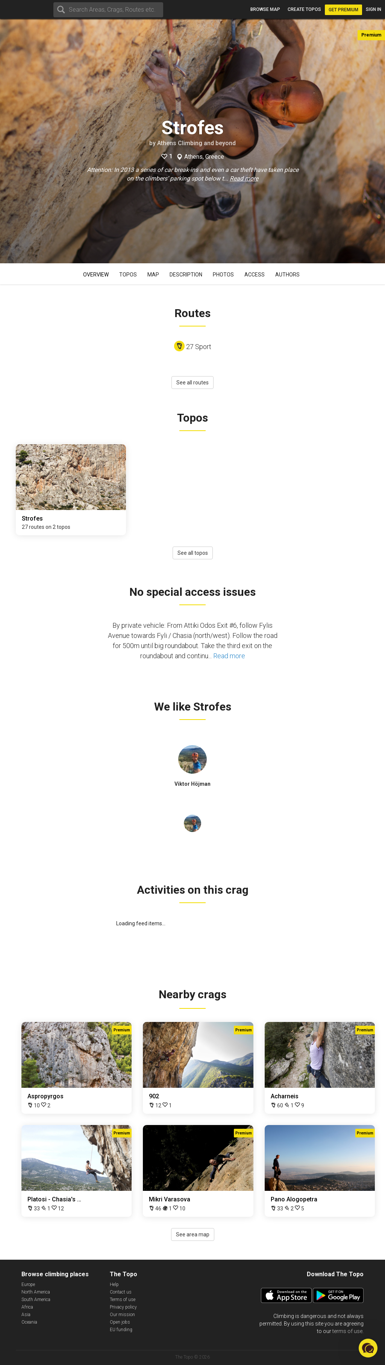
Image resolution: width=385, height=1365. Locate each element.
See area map (192, 1234)
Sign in (373, 9)
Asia (25, 1314)
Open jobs (120, 1322)
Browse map (265, 9)
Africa (27, 1307)
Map (153, 275)
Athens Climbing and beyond (196, 143)
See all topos (192, 553)
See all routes (192, 383)
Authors (287, 275)
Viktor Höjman (192, 784)
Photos (223, 275)
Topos (128, 275)
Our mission (122, 1314)
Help (114, 1284)
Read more (244, 178)
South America (35, 1299)
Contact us (121, 1292)
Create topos (304, 9)
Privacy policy (123, 1307)
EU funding (121, 1329)
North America (35, 1292)
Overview (96, 275)
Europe (28, 1284)
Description (186, 275)
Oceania (29, 1322)
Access (254, 275)
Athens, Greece (204, 157)
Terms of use (122, 1299)
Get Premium (343, 9)
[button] (368, 1348)
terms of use (347, 1331)
